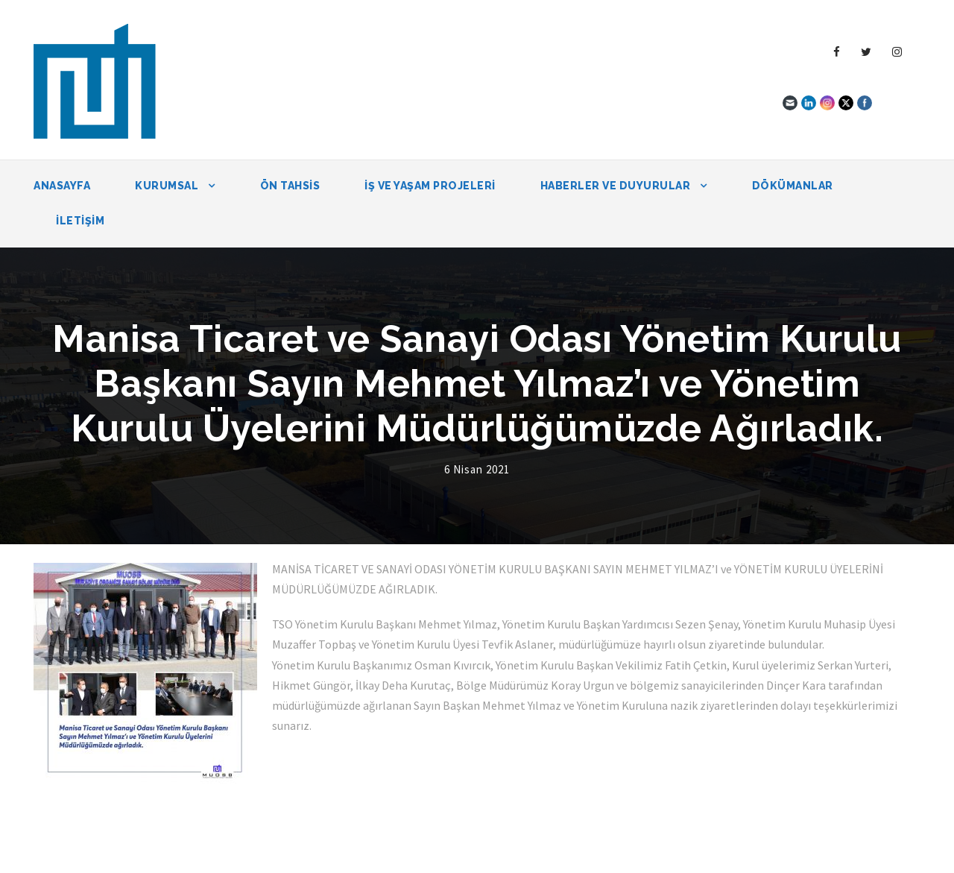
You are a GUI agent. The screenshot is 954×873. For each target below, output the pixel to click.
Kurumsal (166, 186)
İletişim (80, 221)
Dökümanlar (792, 186)
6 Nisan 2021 (477, 469)
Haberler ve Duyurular (615, 186)
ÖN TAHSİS (290, 186)
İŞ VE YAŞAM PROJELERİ (430, 186)
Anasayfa (62, 186)
